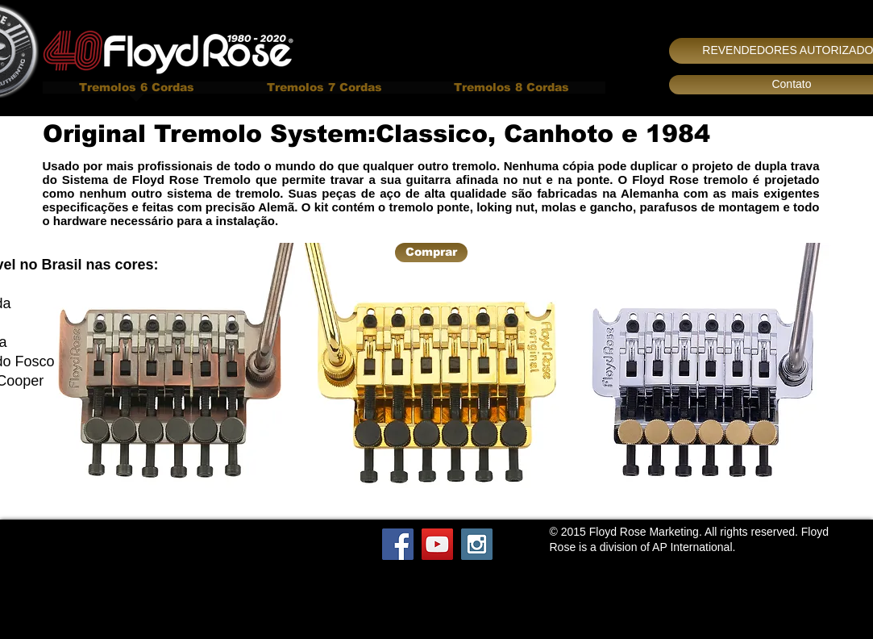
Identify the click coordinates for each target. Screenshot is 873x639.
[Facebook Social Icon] (398, 544)
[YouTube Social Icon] (437, 544)
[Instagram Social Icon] (477, 544)
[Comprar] (431, 252)
